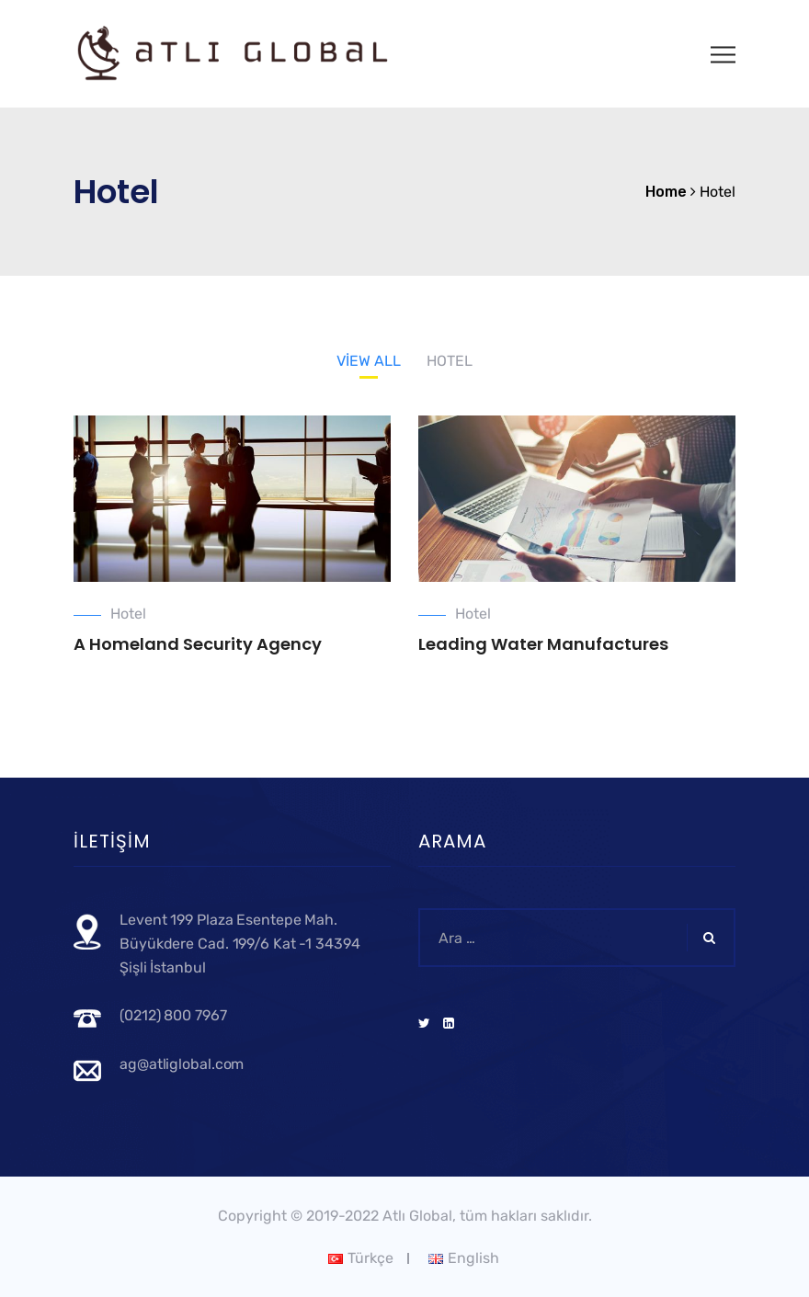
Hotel (128, 613)
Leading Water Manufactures (543, 643)
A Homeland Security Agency (198, 643)
